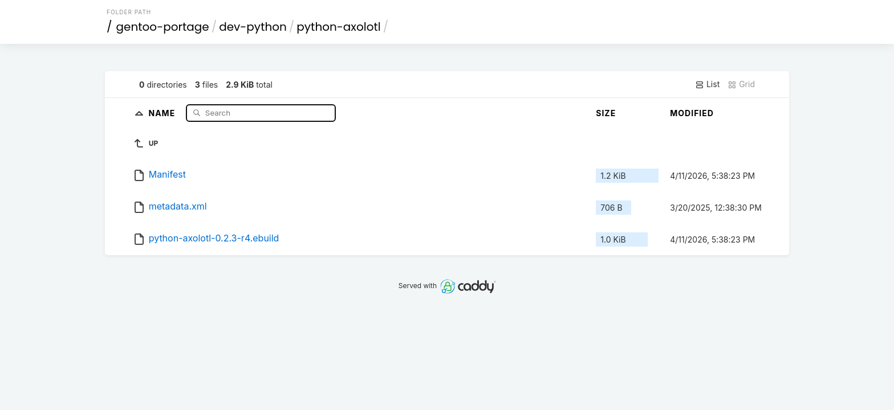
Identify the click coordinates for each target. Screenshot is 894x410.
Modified (692, 113)
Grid (741, 84)
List (707, 84)
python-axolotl (338, 27)
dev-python (253, 27)
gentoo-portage (162, 27)
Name (163, 112)
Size (606, 113)
